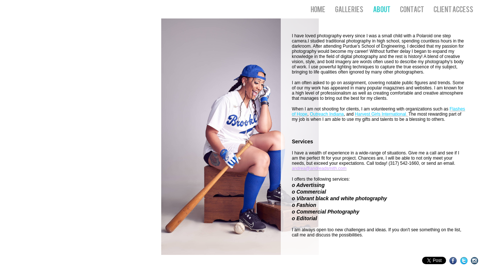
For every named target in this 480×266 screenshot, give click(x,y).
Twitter (464, 261)
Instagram (475, 261)
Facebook (453, 261)
